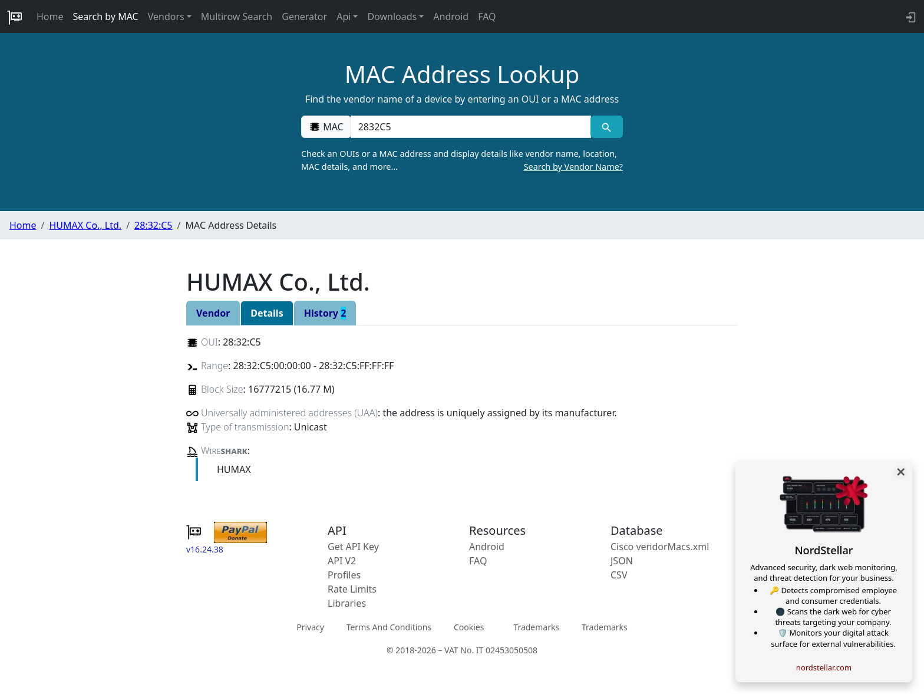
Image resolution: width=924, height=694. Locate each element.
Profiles (344, 574)
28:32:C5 (153, 225)
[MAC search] (606, 127)
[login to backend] (909, 16)
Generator (304, 16)
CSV (619, 574)
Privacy (310, 627)
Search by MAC (105, 16)
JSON (621, 560)
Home (50, 16)
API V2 (342, 560)
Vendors (166, 16)
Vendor (213, 313)
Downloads (392, 16)
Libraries (347, 603)
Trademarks (536, 627)
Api (343, 16)
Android (450, 16)
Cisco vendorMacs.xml (659, 546)
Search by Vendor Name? (573, 166)
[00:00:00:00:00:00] (471, 127)
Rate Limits (352, 589)
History (325, 313)
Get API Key (353, 546)
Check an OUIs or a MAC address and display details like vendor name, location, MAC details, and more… (462, 160)
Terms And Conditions (388, 627)
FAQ (487, 16)
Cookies (469, 627)
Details (266, 313)
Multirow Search (236, 16)
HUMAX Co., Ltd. (85, 225)
